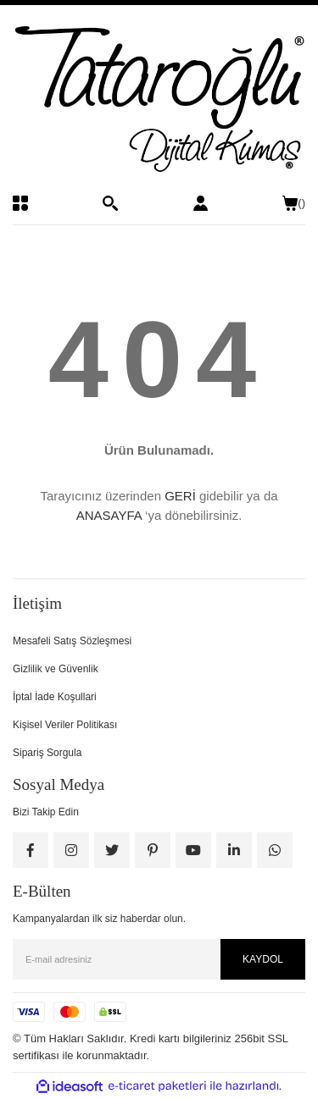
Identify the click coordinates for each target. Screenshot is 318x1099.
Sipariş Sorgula (47, 753)
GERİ (180, 496)
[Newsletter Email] (159, 959)
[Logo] (159, 100)
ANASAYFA (109, 515)
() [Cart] (293, 203)
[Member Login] (200, 203)
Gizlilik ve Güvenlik (55, 669)
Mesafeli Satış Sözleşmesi (72, 641)
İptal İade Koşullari (55, 697)
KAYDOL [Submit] (263, 959)
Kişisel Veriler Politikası (65, 725)
